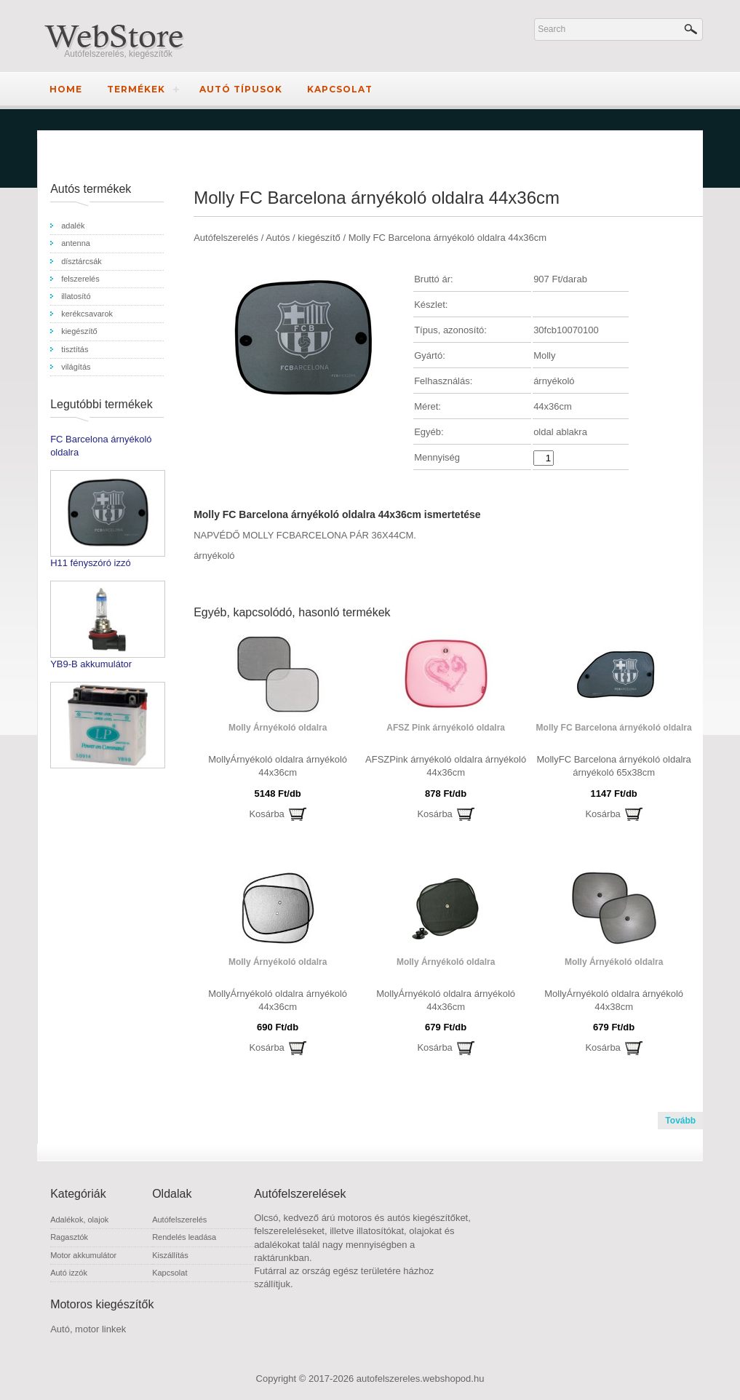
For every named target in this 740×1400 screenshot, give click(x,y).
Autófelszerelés (179, 1219)
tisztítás (74, 349)
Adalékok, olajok (79, 1219)
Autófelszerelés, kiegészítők (118, 54)
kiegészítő (79, 331)
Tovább (680, 1120)
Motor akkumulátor (83, 1255)
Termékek (136, 89)
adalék (72, 225)
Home (65, 89)
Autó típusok (240, 89)
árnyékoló (214, 555)
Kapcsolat (340, 89)
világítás (75, 366)
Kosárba (266, 813)
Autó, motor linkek (88, 1329)
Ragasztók (69, 1237)
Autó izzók (68, 1272)
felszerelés (80, 278)
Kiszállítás (170, 1255)
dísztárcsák (81, 261)
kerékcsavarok (87, 313)
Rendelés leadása (184, 1237)
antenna (75, 243)
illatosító (75, 296)
